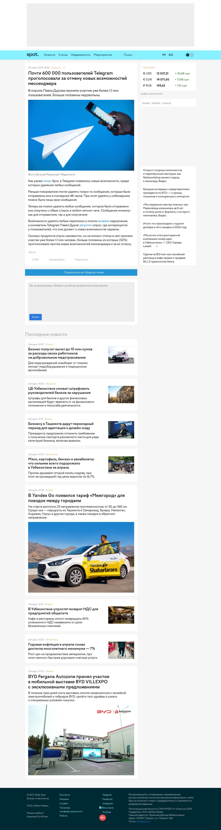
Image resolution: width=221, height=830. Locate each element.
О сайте (64, 803)
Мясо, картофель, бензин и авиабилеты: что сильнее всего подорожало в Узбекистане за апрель (61, 463)
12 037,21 (163, 73)
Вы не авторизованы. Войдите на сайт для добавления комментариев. (81, 297)
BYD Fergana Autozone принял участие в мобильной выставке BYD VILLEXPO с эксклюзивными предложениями (68, 681)
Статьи (63, 54)
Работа (63, 815)
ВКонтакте (106, 808)
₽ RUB (147, 85)
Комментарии (55, 259)
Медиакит (156, 103)
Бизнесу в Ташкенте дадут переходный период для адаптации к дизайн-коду (61, 426)
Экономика (51, 454)
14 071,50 (163, 79)
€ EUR (147, 79)
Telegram (105, 795)
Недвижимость (80, 54)
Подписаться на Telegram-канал (81, 272)
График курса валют (152, 93)
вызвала (103, 221)
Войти (35, 317)
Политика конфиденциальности (71, 810)
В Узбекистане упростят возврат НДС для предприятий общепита (63, 611)
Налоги (49, 344)
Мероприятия (103, 54)
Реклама (146, 103)
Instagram (106, 803)
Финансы (51, 383)
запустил (85, 225)
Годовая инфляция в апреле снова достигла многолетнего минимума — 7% (61, 646)
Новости (49, 54)
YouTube (105, 812)
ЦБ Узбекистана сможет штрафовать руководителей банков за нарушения (59, 390)
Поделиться (79, 259)
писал (47, 181)
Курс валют (149, 67)
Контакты (166, 103)
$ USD (147, 73)
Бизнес (48, 419)
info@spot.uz (143, 821)
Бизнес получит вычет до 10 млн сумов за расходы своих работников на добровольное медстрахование (60, 353)
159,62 (161, 85)
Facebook (106, 799)
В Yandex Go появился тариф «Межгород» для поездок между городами (76, 498)
